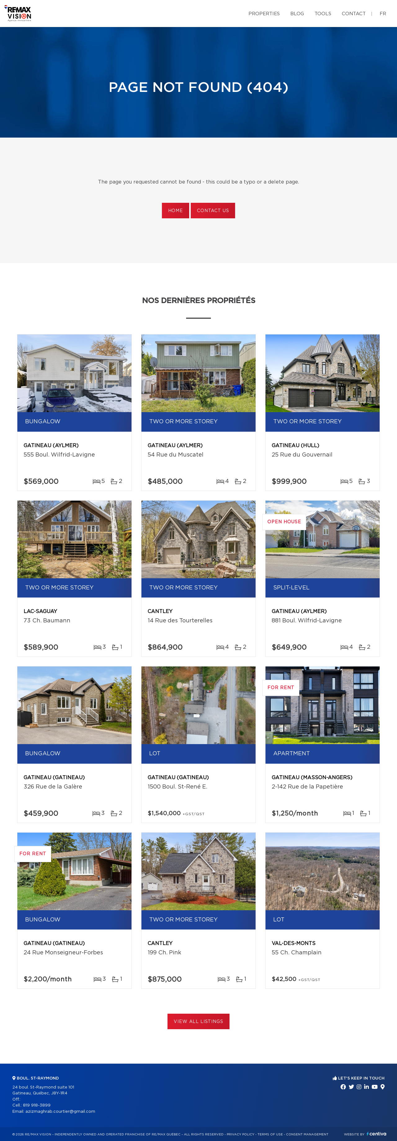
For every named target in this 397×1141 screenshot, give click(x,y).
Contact (354, 13)
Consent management (307, 1134)
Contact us (213, 211)
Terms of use (270, 1134)
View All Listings (198, 1022)
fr (383, 13)
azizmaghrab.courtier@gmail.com (60, 1112)
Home (175, 211)
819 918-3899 (37, 1105)
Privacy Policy (240, 1134)
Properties (264, 13)
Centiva (376, 1134)
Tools (322, 13)
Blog (297, 13)
